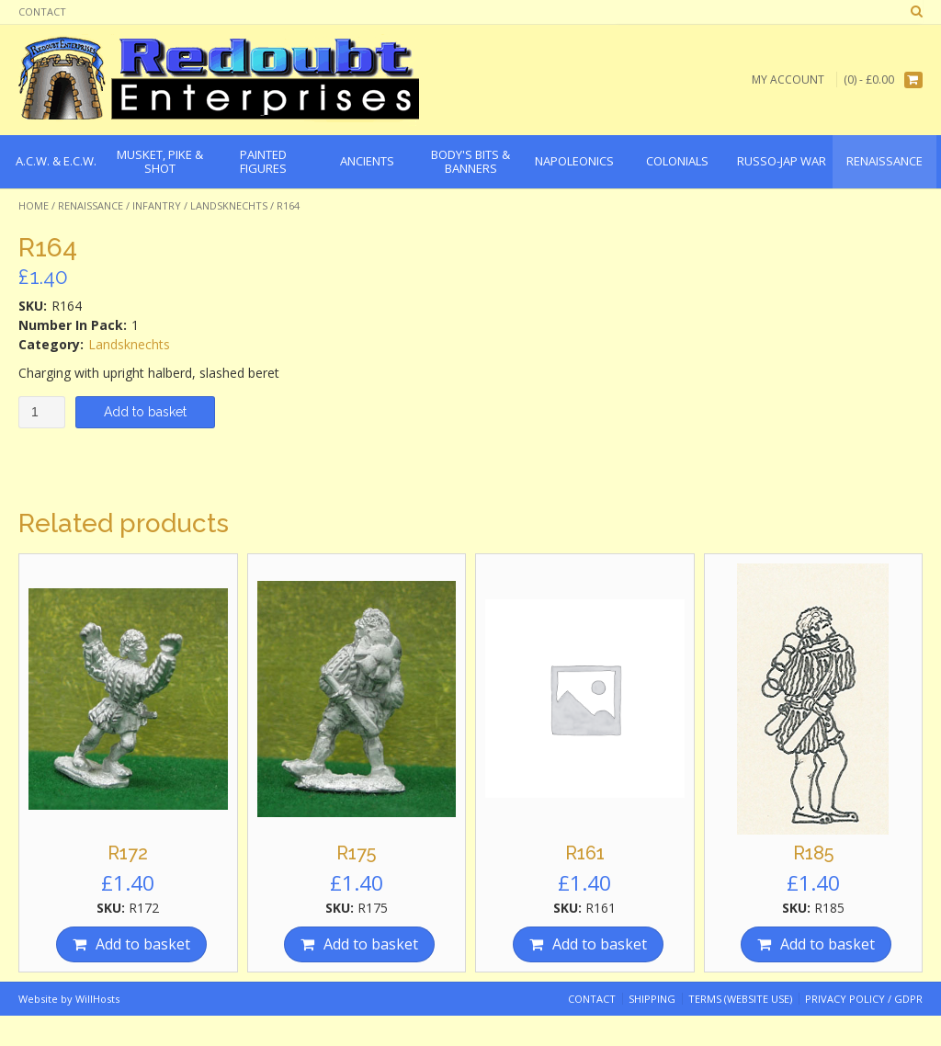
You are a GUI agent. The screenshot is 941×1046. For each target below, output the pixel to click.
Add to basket (145, 411)
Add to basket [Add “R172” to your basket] (143, 944)
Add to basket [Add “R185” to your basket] (827, 944)
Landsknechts (228, 205)
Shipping (652, 999)
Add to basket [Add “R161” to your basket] (599, 944)
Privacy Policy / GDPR (864, 999)
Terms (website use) (740, 999)
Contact (42, 11)
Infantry (156, 205)
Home (33, 205)
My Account (788, 79)
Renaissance (90, 205)
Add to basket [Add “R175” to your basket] (370, 944)
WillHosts (97, 999)
